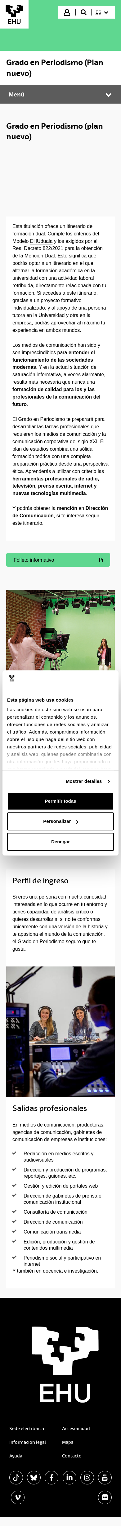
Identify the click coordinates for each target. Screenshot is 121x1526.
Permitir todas (60, 801)
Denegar (60, 841)
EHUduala (41, 241)
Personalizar (60, 821)
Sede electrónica (26, 1428)
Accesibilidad (76, 1428)
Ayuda (15, 1455)
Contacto (72, 1455)
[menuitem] (103, 12)
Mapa (68, 1442)
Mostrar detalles (84, 781)
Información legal (27, 1442)
